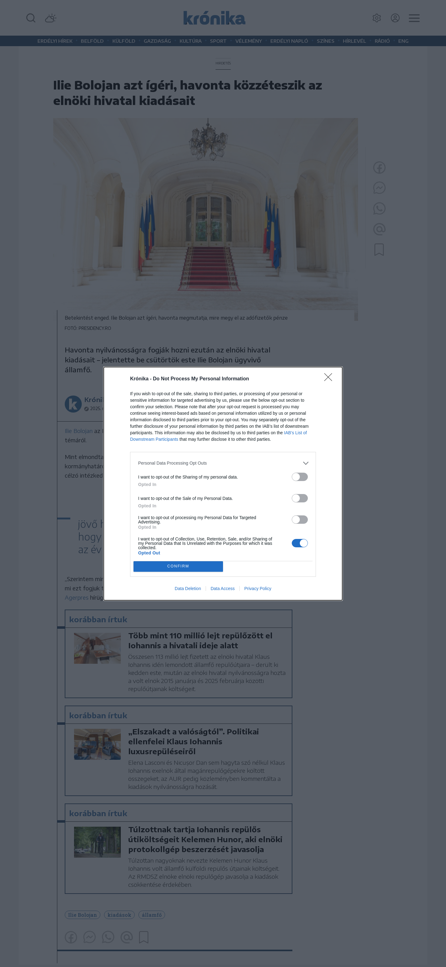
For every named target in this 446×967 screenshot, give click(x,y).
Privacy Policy (257, 588)
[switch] (300, 477)
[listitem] (223, 463)
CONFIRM (178, 566)
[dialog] (223, 483)
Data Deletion (188, 588)
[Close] (330, 379)
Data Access (223, 588)
